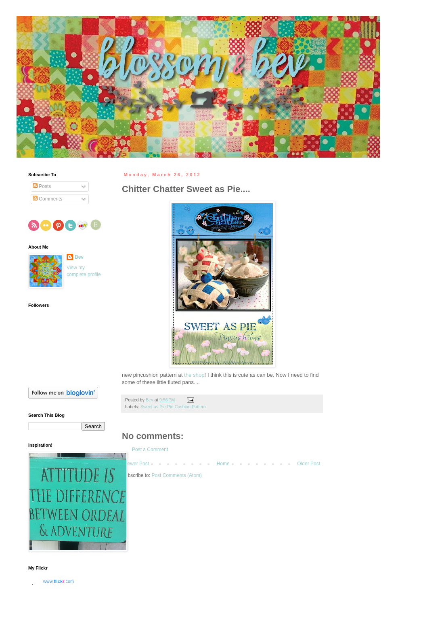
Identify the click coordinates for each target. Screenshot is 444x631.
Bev (79, 257)
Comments (47, 199)
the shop (194, 375)
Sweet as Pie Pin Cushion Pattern (173, 406)
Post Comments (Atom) (176, 475)
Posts (42, 186)
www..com (58, 581)
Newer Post (136, 463)
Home (223, 463)
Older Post (308, 463)
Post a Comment (150, 449)
